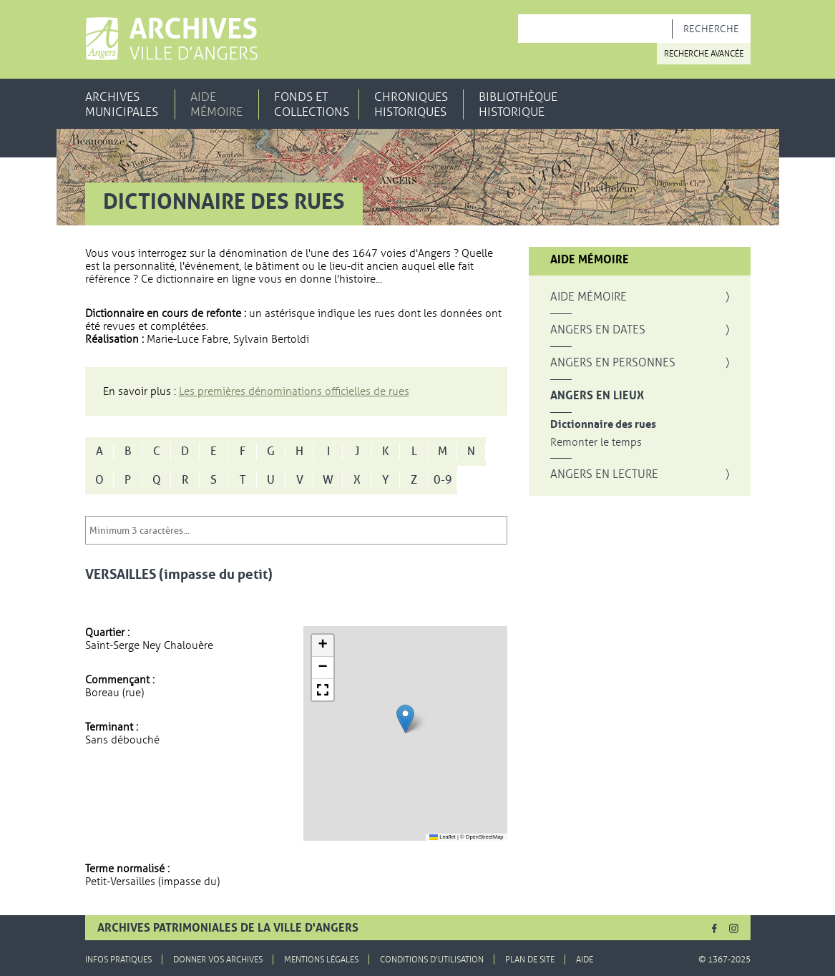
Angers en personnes (612, 363)
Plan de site (530, 960)
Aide (584, 960)
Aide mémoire (216, 104)
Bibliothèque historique (518, 104)
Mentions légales (321, 960)
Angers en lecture (604, 474)
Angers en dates (597, 330)
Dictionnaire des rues (603, 424)
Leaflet (442, 837)
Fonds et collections (311, 104)
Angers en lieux (597, 395)
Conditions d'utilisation (432, 960)
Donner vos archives (218, 960)
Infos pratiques (118, 960)
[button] (405, 718)
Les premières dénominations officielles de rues (294, 391)
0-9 (443, 480)
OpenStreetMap (485, 837)
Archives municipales (121, 104)
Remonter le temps (596, 442)
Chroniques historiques (411, 104)
